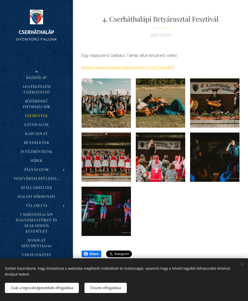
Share (91, 254)
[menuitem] (36, 77)
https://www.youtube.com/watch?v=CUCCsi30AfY (128, 67)
